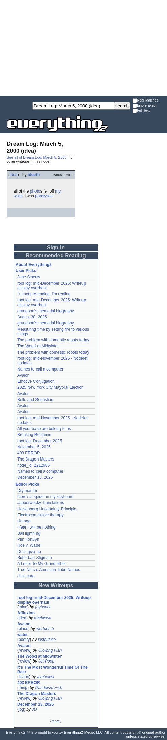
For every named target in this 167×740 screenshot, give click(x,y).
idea (14, 174)
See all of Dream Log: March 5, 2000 (36, 157)
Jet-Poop (46, 661)
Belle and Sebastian (35, 399)
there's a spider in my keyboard (45, 496)
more (55, 721)
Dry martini (27, 490)
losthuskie (47, 639)
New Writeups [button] (56, 585)
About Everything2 (34, 264)
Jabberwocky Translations (40, 502)
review (24, 650)
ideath (34, 174)
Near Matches (145, 100)
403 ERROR (28, 453)
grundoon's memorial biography (45, 311)
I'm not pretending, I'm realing (43, 294)
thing (23, 607)
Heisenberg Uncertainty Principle (46, 509)
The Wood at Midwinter (38, 346)
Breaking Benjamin (34, 434)
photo (35, 191)
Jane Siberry (28, 277)
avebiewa (42, 617)
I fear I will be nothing (36, 527)
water (22, 634)
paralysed (44, 196)
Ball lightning (28, 533)
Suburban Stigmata (34, 557)
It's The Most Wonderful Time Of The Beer (52, 669)
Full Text (141, 111)
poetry (24, 639)
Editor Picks (27, 484)
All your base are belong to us (44, 428)
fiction (24, 676)
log (21, 709)
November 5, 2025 (34, 447)
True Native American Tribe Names (48, 569)
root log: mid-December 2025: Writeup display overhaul (54, 600)
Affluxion (26, 613)
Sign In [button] (56, 247)
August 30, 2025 (32, 317)
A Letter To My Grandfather (41, 563)
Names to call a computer (40, 369)
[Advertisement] (83, 47)
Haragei (24, 521)
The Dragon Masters (35, 459)
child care (25, 576)
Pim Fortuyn (28, 539)
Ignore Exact (144, 106)
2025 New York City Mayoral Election (50, 387)
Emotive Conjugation (36, 381)
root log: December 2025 (39, 441)
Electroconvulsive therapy (40, 515)
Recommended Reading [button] (56, 256)
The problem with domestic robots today (53, 340)
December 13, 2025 (35, 477)
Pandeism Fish (48, 687)
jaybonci (42, 607)
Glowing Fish (50, 650)
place (23, 628)
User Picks (26, 270)
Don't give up (29, 551)
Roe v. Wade (28, 545)
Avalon (23, 375)
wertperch (45, 628)
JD (34, 709)
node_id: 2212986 (33, 465)
